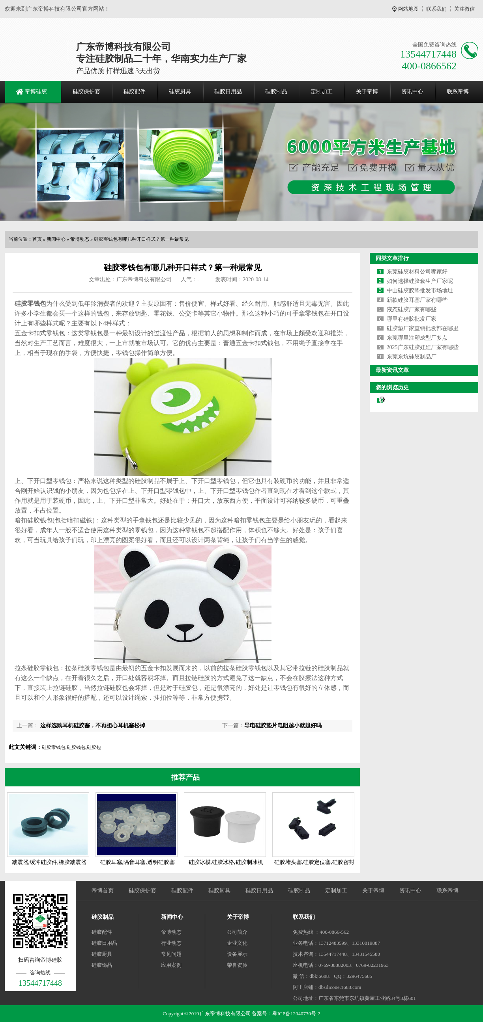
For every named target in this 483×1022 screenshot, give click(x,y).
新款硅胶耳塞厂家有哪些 (417, 300)
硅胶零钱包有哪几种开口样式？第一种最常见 (141, 239)
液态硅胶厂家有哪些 (411, 309)
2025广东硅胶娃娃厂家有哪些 (423, 347)
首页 (37, 239)
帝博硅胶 (36, 92)
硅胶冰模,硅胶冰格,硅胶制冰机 (226, 862)
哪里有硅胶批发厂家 (411, 319)
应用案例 (171, 965)
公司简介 (237, 932)
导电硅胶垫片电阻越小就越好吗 (283, 725)
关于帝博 (367, 92)
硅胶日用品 (228, 92)
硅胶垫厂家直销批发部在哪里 (423, 328)
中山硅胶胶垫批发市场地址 (420, 291)
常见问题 (171, 954)
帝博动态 (79, 239)
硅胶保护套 (86, 92)
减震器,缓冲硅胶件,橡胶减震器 (49, 862)
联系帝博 (458, 92)
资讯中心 (412, 92)
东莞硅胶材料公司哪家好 (417, 272)
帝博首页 (103, 891)
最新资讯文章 (392, 370)
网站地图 (408, 9)
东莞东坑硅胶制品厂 (411, 357)
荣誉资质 (237, 965)
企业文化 (237, 943)
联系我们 (436, 9)
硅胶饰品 (102, 965)
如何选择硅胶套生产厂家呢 (420, 281)
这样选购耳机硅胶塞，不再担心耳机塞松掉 (92, 725)
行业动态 (171, 943)
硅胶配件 (135, 92)
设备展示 (237, 954)
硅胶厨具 (180, 92)
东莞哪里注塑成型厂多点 (417, 338)
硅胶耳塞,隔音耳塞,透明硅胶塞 (137, 862)
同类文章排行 (392, 258)
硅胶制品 (276, 92)
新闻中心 (56, 239)
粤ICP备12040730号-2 (296, 1013)
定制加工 (322, 92)
